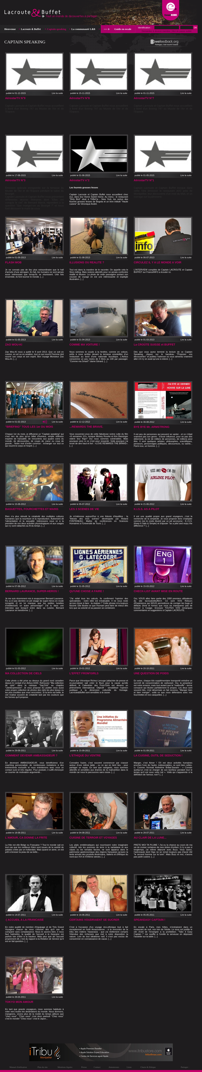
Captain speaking (56, 29)
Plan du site (42, 1067)
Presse (84, 1067)
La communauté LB (83, 29)
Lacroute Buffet (31, 29)
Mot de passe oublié (181, 31)
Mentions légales (65, 1067)
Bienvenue (10, 29)
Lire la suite (57, 93)
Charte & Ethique (148, 1067)
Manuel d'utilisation (18, 1067)
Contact (97, 1067)
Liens (129, 1067)
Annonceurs (113, 1067)
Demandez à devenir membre (156, 31)
